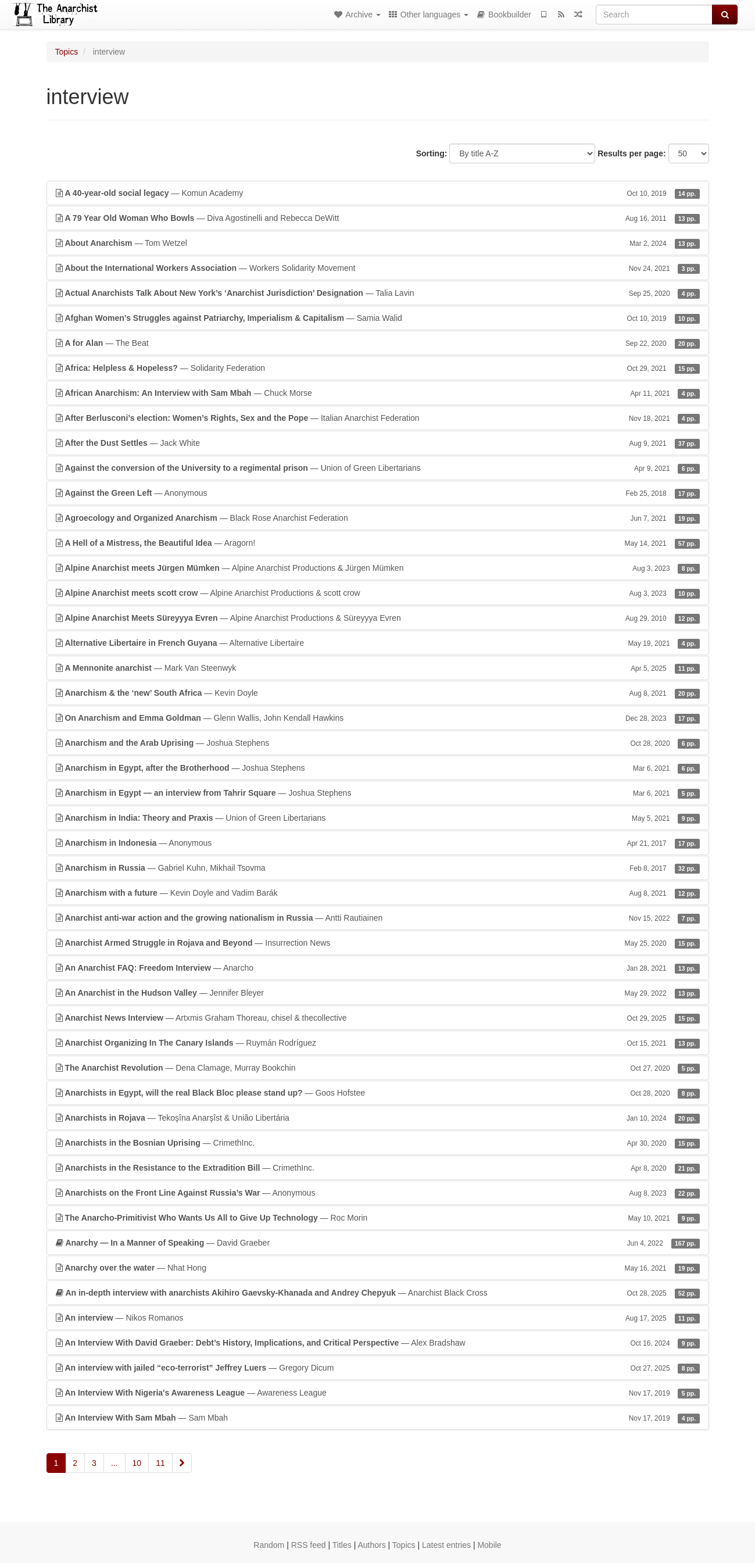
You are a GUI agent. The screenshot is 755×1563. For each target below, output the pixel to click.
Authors (371, 1545)
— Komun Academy (378, 193)
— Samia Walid (378, 318)
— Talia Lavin (378, 293)
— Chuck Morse (378, 393)
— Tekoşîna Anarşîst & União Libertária (378, 1118)
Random (268, 1545)
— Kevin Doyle (378, 693)
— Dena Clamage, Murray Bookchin (378, 1068)
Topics (66, 51)
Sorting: (432, 153)
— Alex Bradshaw (378, 1343)
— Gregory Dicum (378, 1368)
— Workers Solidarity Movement (378, 268)
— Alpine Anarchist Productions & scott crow (378, 593)
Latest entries (446, 1545)
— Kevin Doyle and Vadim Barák (378, 893)
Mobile (489, 1545)
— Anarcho (378, 968)
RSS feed (308, 1545)
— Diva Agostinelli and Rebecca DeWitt (378, 218)
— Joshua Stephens (378, 743)
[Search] (654, 14)
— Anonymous (378, 493)
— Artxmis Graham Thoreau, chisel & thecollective (378, 1018)
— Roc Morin (378, 1218)
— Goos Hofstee (378, 1093)
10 (137, 1463)
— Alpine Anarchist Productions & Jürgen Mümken (378, 568)
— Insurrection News (378, 943)
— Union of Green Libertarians (378, 468)
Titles (342, 1545)
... (114, 1463)
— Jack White (378, 443)
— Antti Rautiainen (378, 918)
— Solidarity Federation (378, 368)
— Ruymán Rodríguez (378, 1043)
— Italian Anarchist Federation (378, 418)
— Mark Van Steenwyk (378, 668)
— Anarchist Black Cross (378, 1293)
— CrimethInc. (378, 1143)
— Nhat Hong (378, 1268)
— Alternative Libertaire (378, 643)
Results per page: (631, 153)
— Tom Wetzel (378, 243)
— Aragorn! (378, 543)
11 (160, 1463)
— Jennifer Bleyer (378, 993)
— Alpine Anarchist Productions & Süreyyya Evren (378, 618)
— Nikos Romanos (378, 1318)
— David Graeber (378, 1243)
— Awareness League (378, 1393)
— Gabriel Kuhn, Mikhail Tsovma (378, 868)
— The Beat (378, 343)
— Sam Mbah (378, 1417)
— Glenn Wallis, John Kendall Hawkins (378, 718)
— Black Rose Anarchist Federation (378, 518)
